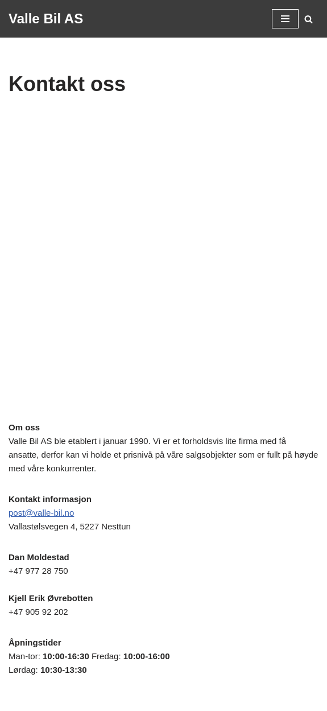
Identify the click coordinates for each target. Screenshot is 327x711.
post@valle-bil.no (41, 512)
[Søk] (308, 19)
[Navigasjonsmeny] (285, 18)
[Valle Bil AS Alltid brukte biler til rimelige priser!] (46, 19)
